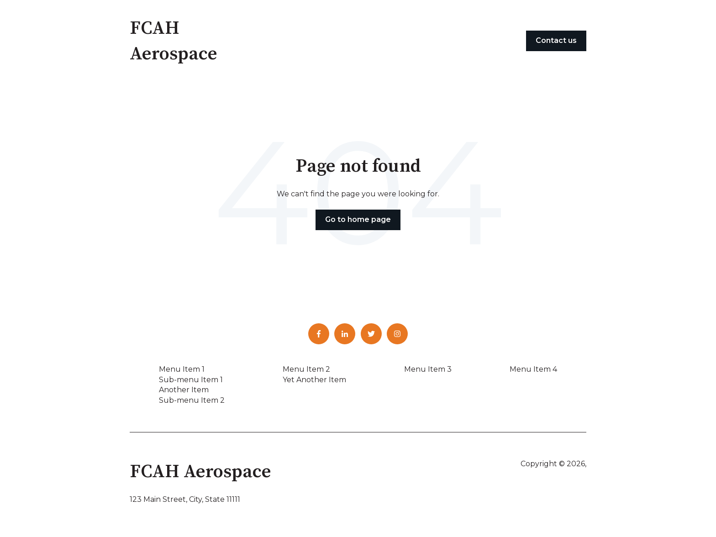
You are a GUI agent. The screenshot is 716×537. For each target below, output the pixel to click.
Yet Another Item (314, 379)
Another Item (184, 389)
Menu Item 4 (533, 369)
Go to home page (358, 219)
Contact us (556, 40)
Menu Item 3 (428, 369)
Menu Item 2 (306, 369)
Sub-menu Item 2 (192, 400)
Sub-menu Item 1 (191, 379)
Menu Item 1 (182, 369)
